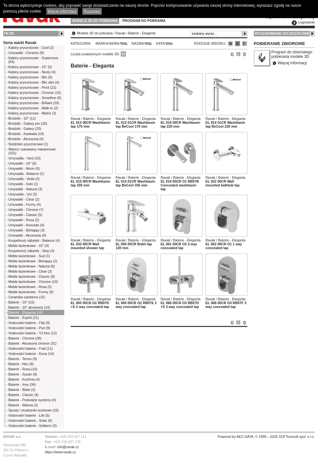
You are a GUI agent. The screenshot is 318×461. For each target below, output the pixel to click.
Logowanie (306, 22)
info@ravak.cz (68, 447)
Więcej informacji (292, 63)
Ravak (120, 33)
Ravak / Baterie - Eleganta (90, 119)
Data (160, 43)
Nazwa (137, 43)
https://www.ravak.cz (60, 452)
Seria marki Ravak (19, 43)
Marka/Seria (107, 43)
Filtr (8, 33)
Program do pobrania (143, 21)
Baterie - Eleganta (141, 33)
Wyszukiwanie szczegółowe (282, 33)
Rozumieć (92, 11)
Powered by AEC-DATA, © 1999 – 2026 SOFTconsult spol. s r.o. (266, 436)
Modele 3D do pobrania (95, 21)
